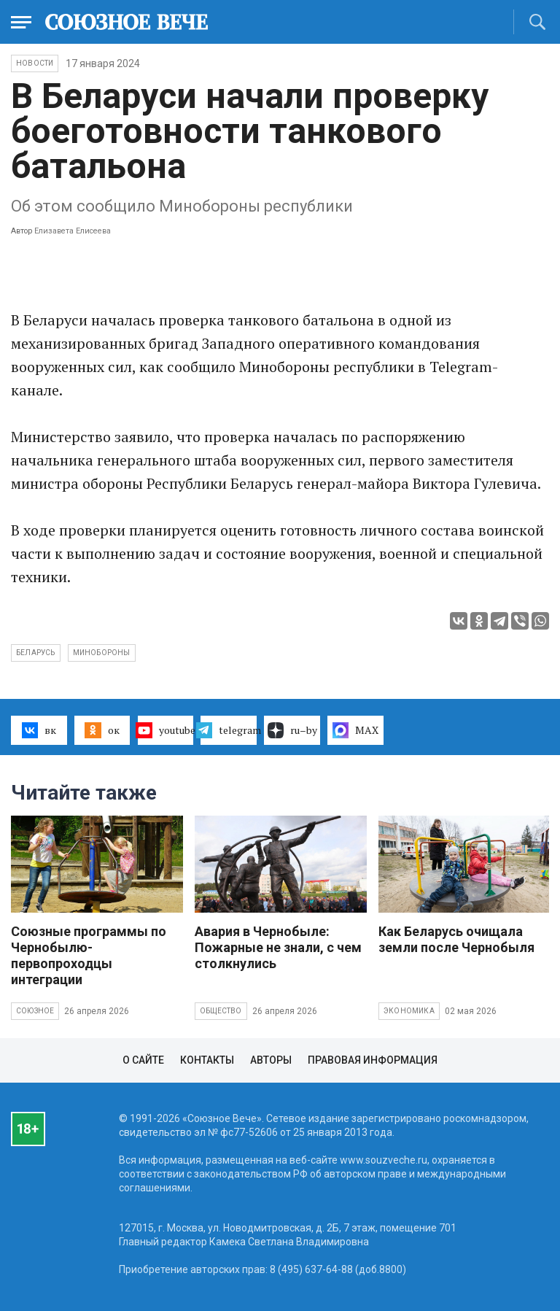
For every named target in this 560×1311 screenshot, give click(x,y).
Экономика (409, 1011)
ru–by (292, 730)
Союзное (35, 1011)
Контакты (207, 1060)
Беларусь (35, 653)
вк (39, 730)
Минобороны (102, 653)
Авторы (271, 1060)
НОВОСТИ (34, 63)
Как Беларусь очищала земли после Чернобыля (456, 939)
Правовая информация (373, 1060)
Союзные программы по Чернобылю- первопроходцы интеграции (88, 955)
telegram (229, 730)
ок (102, 730)
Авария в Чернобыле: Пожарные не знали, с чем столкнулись (278, 947)
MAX (355, 730)
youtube (166, 730)
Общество (221, 1011)
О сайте (143, 1060)
